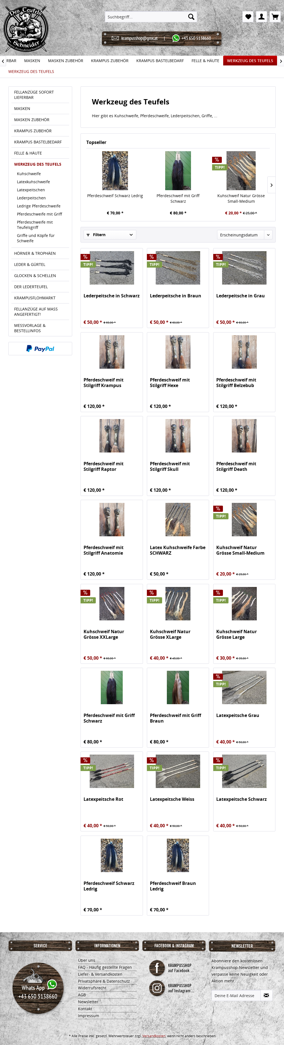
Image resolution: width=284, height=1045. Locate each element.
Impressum (88, 1015)
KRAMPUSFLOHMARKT (35, 297)
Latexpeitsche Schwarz (241, 799)
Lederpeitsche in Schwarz (112, 296)
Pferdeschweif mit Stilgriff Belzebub (236, 382)
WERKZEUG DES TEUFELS (37, 164)
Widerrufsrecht (92, 987)
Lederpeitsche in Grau (240, 296)
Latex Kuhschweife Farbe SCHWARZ (177, 550)
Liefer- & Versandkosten (100, 974)
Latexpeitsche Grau (237, 715)
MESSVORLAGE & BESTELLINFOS (30, 328)
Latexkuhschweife (33, 181)
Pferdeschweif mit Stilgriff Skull (170, 466)
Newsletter (88, 1001)
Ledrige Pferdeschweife (39, 206)
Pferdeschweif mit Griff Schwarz (178, 198)
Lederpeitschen (31, 197)
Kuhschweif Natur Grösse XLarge (170, 634)
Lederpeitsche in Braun (175, 296)
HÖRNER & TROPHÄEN (35, 253)
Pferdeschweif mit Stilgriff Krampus (104, 382)
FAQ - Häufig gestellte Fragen (105, 967)
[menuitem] (151, 16)
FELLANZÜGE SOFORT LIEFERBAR (34, 94)
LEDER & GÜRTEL (29, 264)
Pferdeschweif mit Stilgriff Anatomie (104, 550)
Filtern (96, 234)
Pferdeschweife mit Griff (39, 214)
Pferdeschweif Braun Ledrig (173, 886)
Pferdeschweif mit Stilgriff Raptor (104, 466)
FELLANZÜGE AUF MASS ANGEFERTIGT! (36, 311)
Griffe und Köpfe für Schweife (36, 238)
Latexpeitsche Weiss (172, 799)
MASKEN (22, 108)
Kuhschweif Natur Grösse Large (236, 634)
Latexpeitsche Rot (103, 799)
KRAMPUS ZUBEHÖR (33, 130)
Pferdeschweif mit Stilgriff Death (236, 466)
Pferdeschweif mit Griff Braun (175, 718)
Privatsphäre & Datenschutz (104, 981)
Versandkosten (153, 1036)
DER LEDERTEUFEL (31, 286)
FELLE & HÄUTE (28, 153)
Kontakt (85, 1008)
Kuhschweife (29, 173)
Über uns (86, 960)
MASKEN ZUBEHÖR (31, 119)
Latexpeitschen (31, 189)
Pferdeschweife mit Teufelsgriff (35, 224)
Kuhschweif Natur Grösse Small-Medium (241, 198)
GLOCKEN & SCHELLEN (35, 275)
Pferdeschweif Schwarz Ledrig (115, 195)
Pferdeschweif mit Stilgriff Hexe (170, 382)
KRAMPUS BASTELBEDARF (38, 142)
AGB (82, 994)
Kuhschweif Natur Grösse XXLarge (104, 634)
